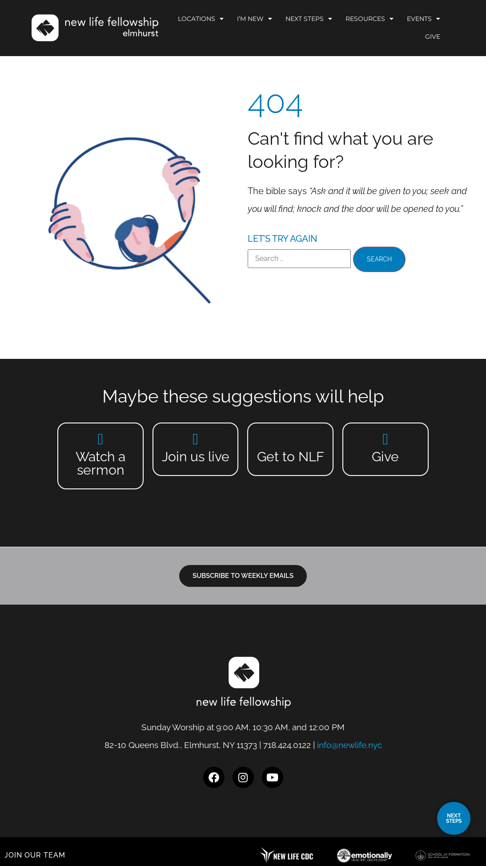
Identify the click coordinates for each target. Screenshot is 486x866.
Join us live (195, 456)
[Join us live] (195, 439)
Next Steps (308, 18)
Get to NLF (290, 456)
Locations (201, 18)
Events (423, 18)
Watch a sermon (100, 463)
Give (432, 37)
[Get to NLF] (290, 439)
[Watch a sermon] (100, 439)
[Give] (385, 439)
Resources (369, 18)
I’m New (254, 18)
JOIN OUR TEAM (34, 855)
